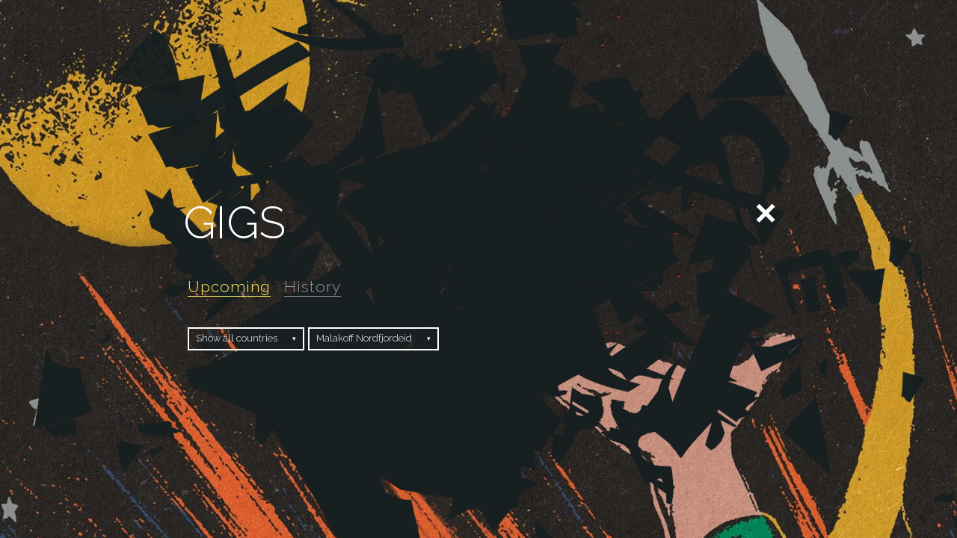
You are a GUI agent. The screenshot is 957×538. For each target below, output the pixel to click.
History (312, 286)
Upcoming (229, 286)
